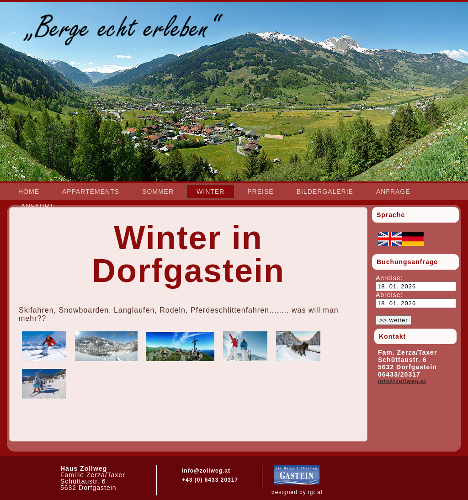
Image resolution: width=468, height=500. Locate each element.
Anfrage (393, 191)
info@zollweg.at (402, 381)
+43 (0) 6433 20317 (210, 480)
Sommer (158, 191)
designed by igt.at (297, 492)
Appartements (90, 191)
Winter (210, 191)
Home (28, 191)
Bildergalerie (325, 191)
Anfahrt (37, 206)
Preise (260, 191)
